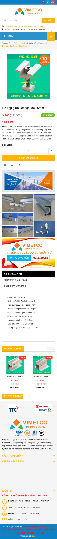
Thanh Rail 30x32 (42, 376)
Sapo (34, 536)
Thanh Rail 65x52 (15, 376)
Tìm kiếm (48, 20)
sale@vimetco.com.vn (34, 26)
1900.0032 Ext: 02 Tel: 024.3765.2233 (24, 508)
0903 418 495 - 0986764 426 (27, 514)
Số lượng (7, 145)
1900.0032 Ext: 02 (12, 26)
